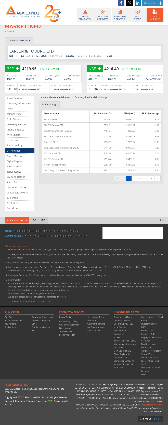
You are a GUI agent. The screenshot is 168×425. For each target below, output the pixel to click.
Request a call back (123, 317)
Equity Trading (66, 317)
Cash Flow (12, 140)
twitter (129, 3)
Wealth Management (69, 324)
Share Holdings (15, 145)
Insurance (91, 320)
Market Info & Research (60, 97)
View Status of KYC (122, 350)
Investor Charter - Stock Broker (152, 319)
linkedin (138, 3)
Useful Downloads (122, 320)
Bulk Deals (12, 197)
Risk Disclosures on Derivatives (150, 346)
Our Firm (9, 317)
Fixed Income (65, 328)
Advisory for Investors (151, 350)
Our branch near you (123, 323)
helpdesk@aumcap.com (152, 404)
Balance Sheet (14, 114)
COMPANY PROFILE (18, 40)
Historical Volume (16, 187)
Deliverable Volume (17, 192)
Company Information (18, 103)
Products (103, 14)
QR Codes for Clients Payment (150, 369)
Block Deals (12, 203)
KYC (34, 220)
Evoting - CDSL (148, 330)
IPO (43, 220)
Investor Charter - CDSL (125, 340)
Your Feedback (120, 327)
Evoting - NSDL (148, 334)
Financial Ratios (15, 129)
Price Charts (13, 134)
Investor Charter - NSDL (149, 325)
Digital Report (14, 161)
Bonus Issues (13, 171)
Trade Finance (65, 331)
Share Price (12, 182)
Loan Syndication (67, 334)
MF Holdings (13, 150)
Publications (10, 327)
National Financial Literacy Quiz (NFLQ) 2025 (150, 361)
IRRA (143, 374)
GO (155, 14)
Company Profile (83, 97)
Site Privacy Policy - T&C (41, 329)
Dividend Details (15, 176)
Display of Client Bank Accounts (151, 339)
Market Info (120, 14)
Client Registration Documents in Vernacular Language (124, 357)
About (85, 14)
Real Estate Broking (95, 327)
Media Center (120, 330)
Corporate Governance (43, 317)
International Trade (95, 317)
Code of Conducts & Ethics (41, 322)
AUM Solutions (93, 330)
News (9, 108)
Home (43, 97)
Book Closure (13, 166)
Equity (10, 31)
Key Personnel (11, 323)
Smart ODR (146, 354)
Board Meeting (14, 156)
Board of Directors (13, 320)
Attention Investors (17, 220)
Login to (137, 14)
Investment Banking (95, 323)
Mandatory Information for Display (125, 346)
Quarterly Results (16, 124)
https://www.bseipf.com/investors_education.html (31, 293)
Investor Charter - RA (123, 364)
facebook (121, 3)
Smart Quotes (14, 98)
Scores (117, 337)
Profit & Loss (13, 119)
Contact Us (119, 334)
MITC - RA (118, 367)
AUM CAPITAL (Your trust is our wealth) (22, 12)
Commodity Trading (68, 321)
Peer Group (12, 208)
